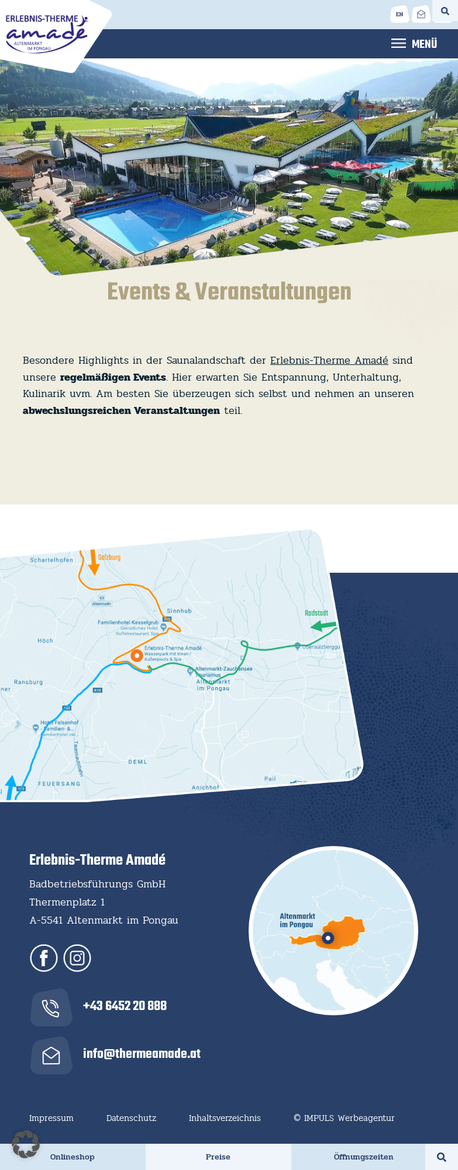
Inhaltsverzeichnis (225, 1118)
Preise (218, 1157)
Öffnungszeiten (364, 1157)
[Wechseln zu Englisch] (400, 14)
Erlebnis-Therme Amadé (329, 360)
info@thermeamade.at (142, 1054)
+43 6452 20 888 (125, 1006)
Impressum (51, 1118)
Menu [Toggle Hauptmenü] (414, 42)
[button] (25, 1144)
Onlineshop (72, 1157)
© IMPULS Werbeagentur (344, 1118)
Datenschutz (131, 1118)
